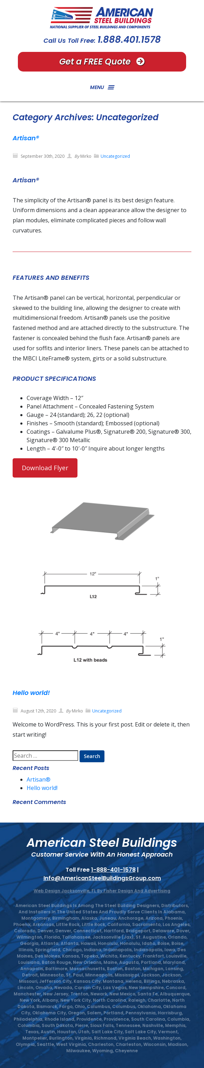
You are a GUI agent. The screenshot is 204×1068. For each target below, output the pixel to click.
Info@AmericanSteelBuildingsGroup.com (102, 878)
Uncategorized (115, 156)
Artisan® (26, 138)
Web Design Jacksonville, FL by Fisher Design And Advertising (102, 891)
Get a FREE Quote (102, 61)
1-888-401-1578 (113, 870)
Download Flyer (45, 468)
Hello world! (31, 692)
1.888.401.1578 (129, 39)
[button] (97, 87)
